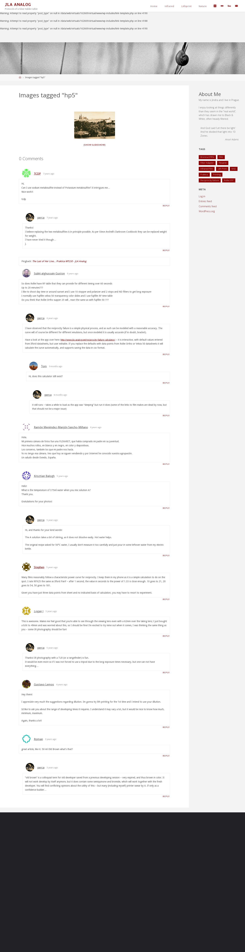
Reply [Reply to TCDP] (165, 206)
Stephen (39, 569)
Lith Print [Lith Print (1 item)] (222, 168)
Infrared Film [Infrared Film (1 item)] (206, 168)
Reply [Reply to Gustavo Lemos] (165, 730)
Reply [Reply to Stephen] (165, 602)
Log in (202, 196)
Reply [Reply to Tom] (165, 384)
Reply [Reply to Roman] (165, 759)
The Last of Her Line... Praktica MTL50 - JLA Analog (59, 261)
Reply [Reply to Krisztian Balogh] (165, 510)
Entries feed (205, 201)
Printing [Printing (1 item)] (217, 174)
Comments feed (208, 206)
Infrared (169, 6)
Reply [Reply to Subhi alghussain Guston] (165, 307)
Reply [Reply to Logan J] (165, 639)
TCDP (37, 173)
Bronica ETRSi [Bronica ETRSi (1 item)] (207, 157)
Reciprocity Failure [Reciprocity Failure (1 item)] (209, 180)
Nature (203, 6)
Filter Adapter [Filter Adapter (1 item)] (207, 162)
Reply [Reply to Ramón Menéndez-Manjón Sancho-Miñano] (165, 466)
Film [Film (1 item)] (221, 157)
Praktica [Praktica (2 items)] (204, 174)
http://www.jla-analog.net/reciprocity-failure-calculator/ (89, 340)
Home (153, 6)
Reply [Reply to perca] (165, 251)
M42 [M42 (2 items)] (234, 168)
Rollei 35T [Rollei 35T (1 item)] (229, 180)
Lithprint (187, 6)
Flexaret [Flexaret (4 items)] (223, 162)
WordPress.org (207, 211)
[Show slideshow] (94, 145)
